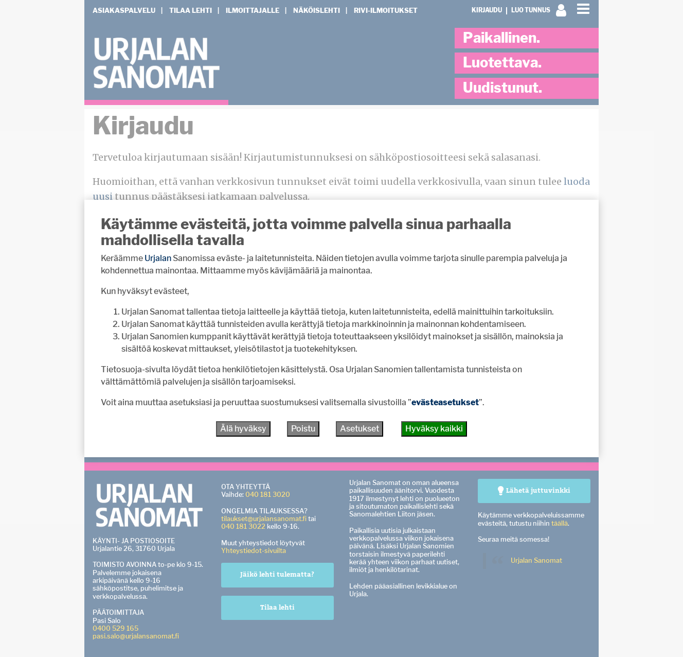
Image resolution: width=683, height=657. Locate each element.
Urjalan (158, 258)
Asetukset (359, 429)
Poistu (303, 429)
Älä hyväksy (243, 429)
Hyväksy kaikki (434, 429)
